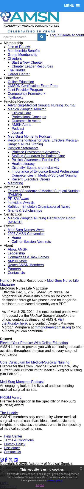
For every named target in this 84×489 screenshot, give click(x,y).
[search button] (41, 37)
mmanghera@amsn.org (53, 327)
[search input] (19, 37)
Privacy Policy (14, 444)
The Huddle (9, 413)
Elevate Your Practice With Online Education (34, 343)
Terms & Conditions (19, 440)
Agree (40, 485)
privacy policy (54, 480)
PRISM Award (10, 397)
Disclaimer (12, 448)
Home (4, 280)
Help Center (13, 436)
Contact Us (12, 452)
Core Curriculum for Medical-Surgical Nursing (34, 362)
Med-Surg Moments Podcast (22, 382)
